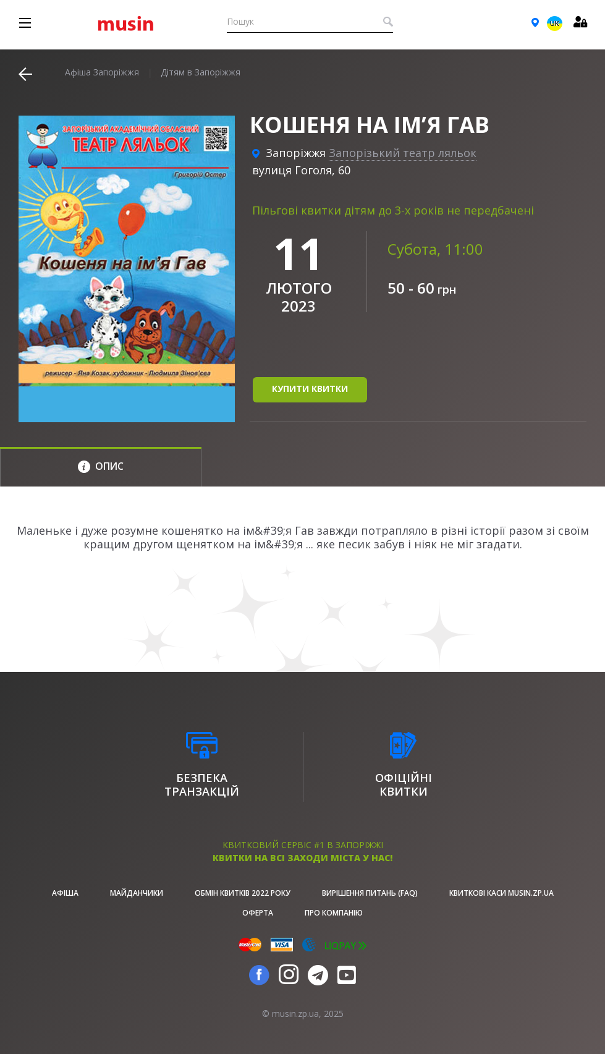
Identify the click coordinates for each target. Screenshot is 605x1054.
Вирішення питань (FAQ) (370, 893)
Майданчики (136, 893)
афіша (65, 893)
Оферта (257, 912)
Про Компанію (334, 912)
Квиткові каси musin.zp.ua (501, 893)
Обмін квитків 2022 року (242, 893)
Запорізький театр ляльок (402, 152)
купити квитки (310, 388)
